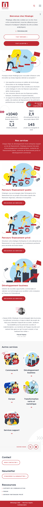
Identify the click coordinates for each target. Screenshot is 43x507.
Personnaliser (21, 31)
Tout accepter (21, 43)
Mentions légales (28, 502)
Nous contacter (11, 462)
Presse (5, 491)
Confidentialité (22, 505)
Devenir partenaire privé (13, 494)
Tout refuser (21, 37)
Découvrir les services (13, 203)
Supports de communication (14, 488)
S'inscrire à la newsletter (15, 476)
